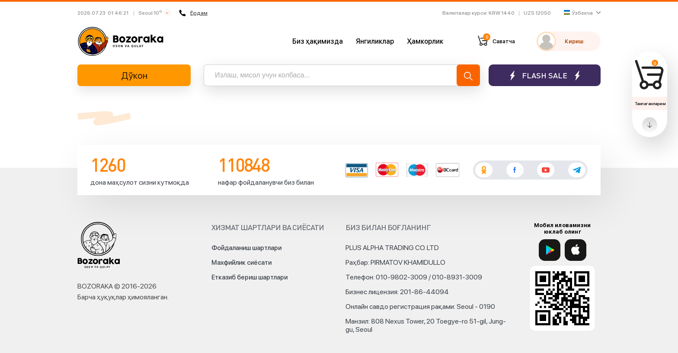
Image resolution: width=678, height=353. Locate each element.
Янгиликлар (375, 41)
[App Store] (575, 250)
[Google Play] (549, 250)
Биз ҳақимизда (317, 41)
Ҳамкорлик (425, 41)
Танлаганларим (650, 103)
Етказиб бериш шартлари (249, 277)
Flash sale (544, 75)
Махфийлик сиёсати (241, 262)
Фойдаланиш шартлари (246, 248)
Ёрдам (193, 13)
